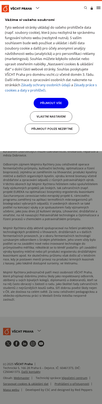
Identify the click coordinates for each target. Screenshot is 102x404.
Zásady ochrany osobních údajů (45, 85)
